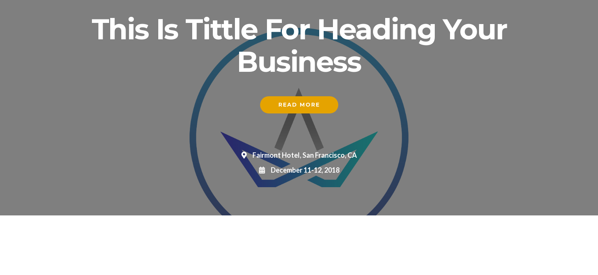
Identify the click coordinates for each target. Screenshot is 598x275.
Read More (299, 104)
